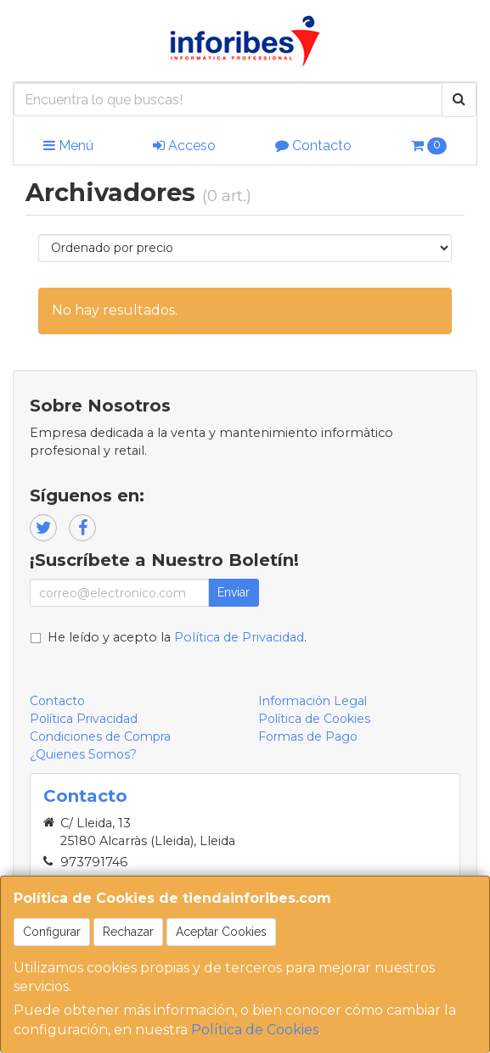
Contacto (313, 145)
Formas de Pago (308, 736)
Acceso (184, 145)
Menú (68, 145)
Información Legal (312, 701)
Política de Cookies (254, 1030)
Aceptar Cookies (221, 931)
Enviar (233, 592)
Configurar (52, 931)
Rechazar (128, 931)
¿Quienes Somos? (83, 754)
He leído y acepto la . (177, 637)
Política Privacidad (84, 718)
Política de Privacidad (239, 637)
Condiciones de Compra (100, 736)
